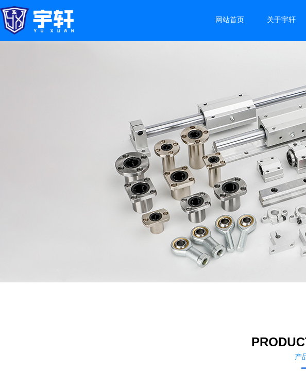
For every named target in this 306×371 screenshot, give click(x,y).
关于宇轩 (281, 20)
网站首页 (229, 20)
